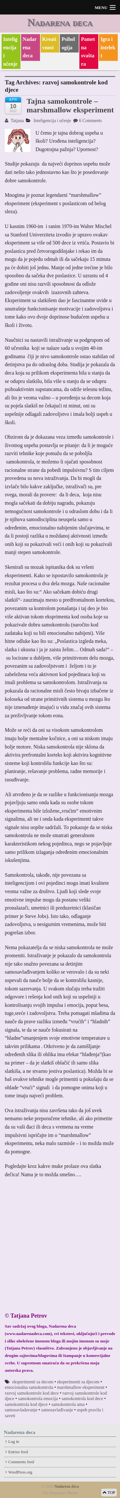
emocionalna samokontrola (29, 1387)
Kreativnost (49, 43)
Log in (13, 1441)
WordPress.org (20, 1472)
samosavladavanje (21, 1409)
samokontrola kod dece (82, 1398)
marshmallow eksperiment (80, 1387)
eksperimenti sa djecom (78, 1381)
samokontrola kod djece (26, 1404)
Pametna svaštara (88, 51)
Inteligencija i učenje (10, 51)
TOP (109, 1492)
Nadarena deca (60, 22)
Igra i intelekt (107, 47)
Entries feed (18, 1452)
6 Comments (87, 120)
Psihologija (68, 43)
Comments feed (21, 1462)
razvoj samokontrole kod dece (32, 1393)
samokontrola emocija (38, 1398)
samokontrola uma (68, 1404)
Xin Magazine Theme (60, 1493)
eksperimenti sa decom (32, 1381)
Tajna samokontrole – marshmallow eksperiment (70, 105)
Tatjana (14, 120)
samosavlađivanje (57, 1409)
